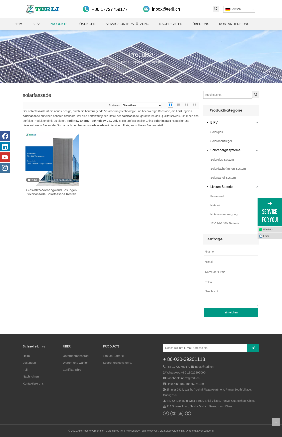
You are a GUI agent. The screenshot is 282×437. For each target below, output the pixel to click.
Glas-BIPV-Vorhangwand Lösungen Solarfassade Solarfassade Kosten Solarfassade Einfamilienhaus (51, 192)
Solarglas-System (222, 159)
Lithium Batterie (221, 186)
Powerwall (217, 196)
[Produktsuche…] (227, 95)
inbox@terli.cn (166, 9)
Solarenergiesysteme (225, 150)
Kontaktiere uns (33, 383)
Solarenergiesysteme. (117, 362)
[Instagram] (5, 168)
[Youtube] (5, 157)
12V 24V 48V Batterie (224, 223)
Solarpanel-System (223, 177)
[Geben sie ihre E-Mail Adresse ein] (204, 348)
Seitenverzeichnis (174, 430)
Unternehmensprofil (76, 355)
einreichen (231, 312)
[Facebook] (5, 136)
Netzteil (215, 205)
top (276, 422)
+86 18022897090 (193, 372)
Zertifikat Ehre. (73, 369)
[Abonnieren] (253, 348)
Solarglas (216, 132)
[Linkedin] (5, 146)
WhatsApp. (269, 229)
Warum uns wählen (76, 362)
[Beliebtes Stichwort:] (216, 9)
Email (266, 236)
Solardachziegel (221, 141)
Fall (25, 369)
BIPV (214, 122)
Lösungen (29, 362)
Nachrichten (31, 376)
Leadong (208, 430)
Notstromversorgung (224, 214)
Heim (26, 355)
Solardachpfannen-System (228, 168)
